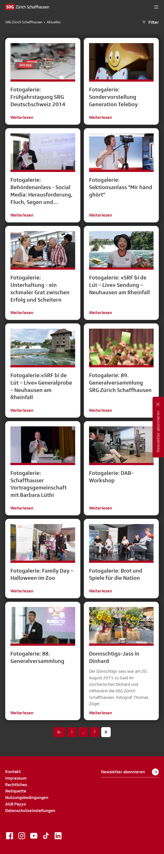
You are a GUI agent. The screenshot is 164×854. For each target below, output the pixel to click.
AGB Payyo (15, 804)
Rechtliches (16, 784)
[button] (156, 7)
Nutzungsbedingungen (26, 797)
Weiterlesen (21, 117)
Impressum (16, 778)
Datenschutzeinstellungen (30, 810)
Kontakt (13, 771)
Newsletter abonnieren (130, 771)
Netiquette (15, 790)
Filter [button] (150, 22)
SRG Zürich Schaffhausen (23, 22)
